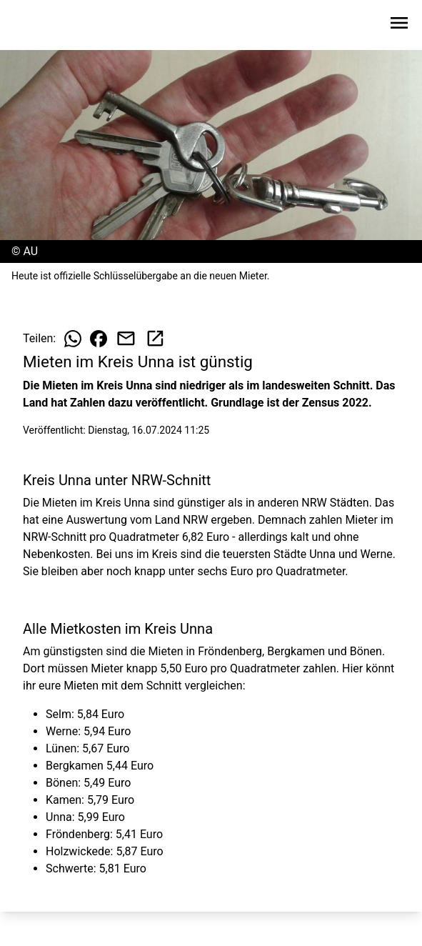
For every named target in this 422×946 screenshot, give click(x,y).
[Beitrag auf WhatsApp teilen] (72, 338)
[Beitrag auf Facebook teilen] (98, 338)
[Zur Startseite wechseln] (45, 26)
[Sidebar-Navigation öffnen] (399, 25)
